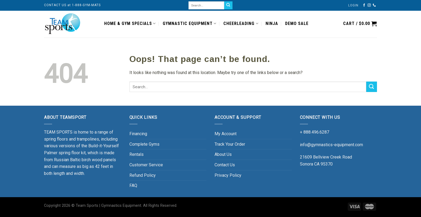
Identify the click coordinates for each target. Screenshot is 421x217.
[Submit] (371, 87)
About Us (223, 154)
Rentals (136, 154)
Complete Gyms (144, 144)
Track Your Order (230, 144)
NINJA (272, 23)
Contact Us (225, 164)
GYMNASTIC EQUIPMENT (189, 23)
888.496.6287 (316, 132)
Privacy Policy (228, 175)
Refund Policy (142, 175)
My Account (226, 133)
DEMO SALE (297, 23)
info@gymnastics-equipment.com (331, 144)
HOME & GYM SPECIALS (130, 23)
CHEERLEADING (240, 23)
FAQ (133, 185)
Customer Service (146, 164)
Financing (138, 133)
